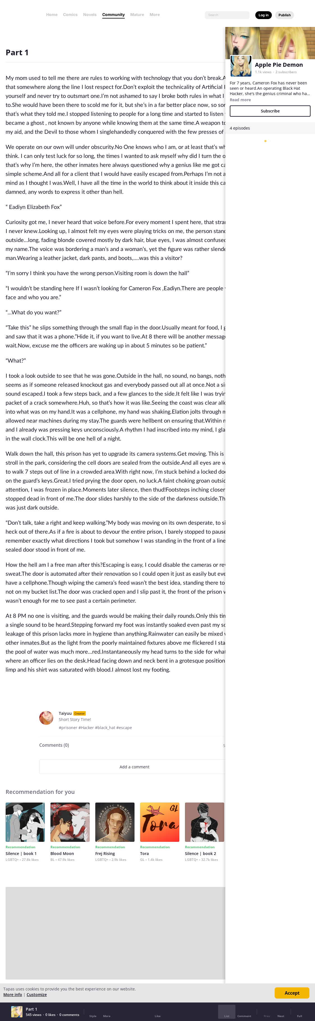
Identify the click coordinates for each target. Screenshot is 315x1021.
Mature (137, 14)
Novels (90, 14)
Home (51, 14)
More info (12, 994)
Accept (292, 993)
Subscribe (270, 111)
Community (113, 14)
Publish (285, 15)
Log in (263, 15)
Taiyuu (65, 713)
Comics (70, 14)
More (156, 14)
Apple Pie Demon (279, 64)
